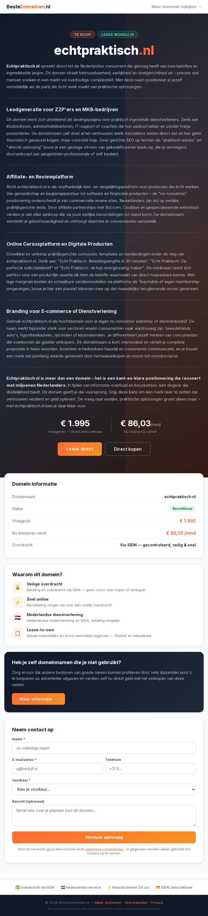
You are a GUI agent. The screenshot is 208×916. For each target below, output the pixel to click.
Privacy (157, 902)
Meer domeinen (108, 902)
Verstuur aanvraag (104, 837)
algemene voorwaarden (104, 849)
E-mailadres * (24, 759)
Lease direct (79, 448)
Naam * (18, 739)
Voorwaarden (136, 902)
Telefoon (113, 759)
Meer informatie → (38, 699)
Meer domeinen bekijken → (177, 6)
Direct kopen (128, 449)
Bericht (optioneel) (28, 801)
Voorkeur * (21, 780)
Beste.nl (28, 6)
